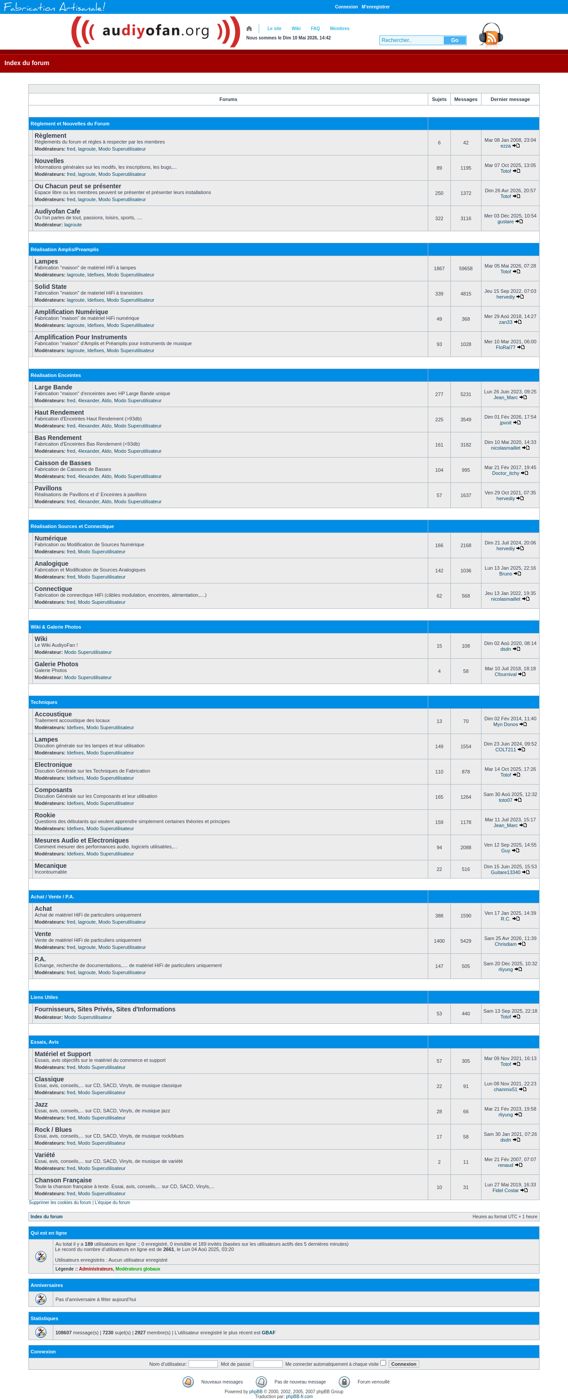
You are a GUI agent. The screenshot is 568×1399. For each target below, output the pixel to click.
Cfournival (506, 674)
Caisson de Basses (63, 462)
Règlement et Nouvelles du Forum (70, 123)
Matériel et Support (63, 1053)
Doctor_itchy (505, 473)
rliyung (505, 969)
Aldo (106, 400)
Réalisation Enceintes (56, 375)
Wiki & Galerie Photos (56, 627)
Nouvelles (49, 160)
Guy (505, 850)
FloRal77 (506, 347)
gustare (505, 221)
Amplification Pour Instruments (81, 337)
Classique (49, 1079)
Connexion (346, 6)
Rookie (45, 815)
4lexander (88, 400)
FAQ (315, 28)
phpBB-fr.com (299, 1396)
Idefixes (95, 274)
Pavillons (48, 488)
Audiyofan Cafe (57, 211)
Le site (275, 28)
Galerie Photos (57, 664)
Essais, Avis (45, 1042)
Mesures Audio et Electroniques (82, 840)
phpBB (256, 1391)
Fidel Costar (506, 1190)
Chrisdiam (506, 944)
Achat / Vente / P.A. (52, 896)
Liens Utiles (44, 997)
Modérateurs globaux (137, 1269)
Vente (43, 933)
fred (71, 149)
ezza (506, 145)
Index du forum (26, 62)
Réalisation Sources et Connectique (72, 526)
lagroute (87, 149)
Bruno (505, 573)
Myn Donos (505, 724)
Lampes (46, 261)
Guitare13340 (506, 872)
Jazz (41, 1104)
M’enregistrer (376, 6)
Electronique (53, 764)
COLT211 (505, 749)
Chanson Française (63, 1180)
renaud (505, 1165)
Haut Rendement (59, 412)
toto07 (506, 800)
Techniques (44, 702)
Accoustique (53, 714)
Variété (45, 1154)
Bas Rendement (58, 437)
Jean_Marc (505, 397)
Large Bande (53, 387)
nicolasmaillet (506, 448)
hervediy (506, 296)
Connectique (53, 588)
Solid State (51, 286)
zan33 (506, 322)
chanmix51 (505, 1089)
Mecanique (51, 865)
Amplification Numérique (71, 311)
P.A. (40, 959)
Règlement (51, 135)
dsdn (506, 649)
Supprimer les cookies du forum (60, 1202)
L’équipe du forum (112, 1202)
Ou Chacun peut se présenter (78, 186)
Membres (340, 28)
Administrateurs (96, 1269)
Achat (43, 908)
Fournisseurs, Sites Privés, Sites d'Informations (105, 1009)
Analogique (51, 563)
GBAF (269, 1332)
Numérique (51, 538)
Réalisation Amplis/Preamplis (65, 249)
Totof (506, 171)
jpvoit (506, 422)
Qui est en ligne (49, 1233)
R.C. (506, 918)
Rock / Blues (53, 1129)
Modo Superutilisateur (122, 149)
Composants (53, 789)
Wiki (296, 28)
